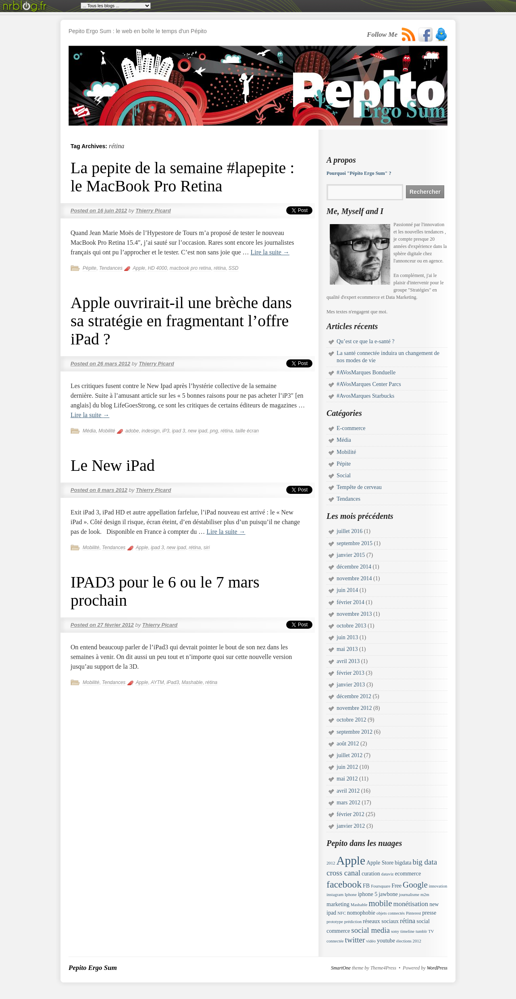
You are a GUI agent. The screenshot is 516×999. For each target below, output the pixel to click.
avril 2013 (348, 661)
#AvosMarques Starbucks (365, 396)
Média (89, 431)
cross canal (343, 873)
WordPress (437, 968)
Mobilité (106, 431)
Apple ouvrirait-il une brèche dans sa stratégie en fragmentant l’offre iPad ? (181, 321)
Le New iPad (113, 465)
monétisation (410, 904)
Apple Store (379, 863)
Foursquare (380, 886)
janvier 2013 (351, 685)
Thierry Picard (153, 211)
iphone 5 (368, 894)
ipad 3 (178, 431)
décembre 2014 (354, 567)
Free (396, 886)
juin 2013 (347, 637)
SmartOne (341, 968)
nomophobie (361, 913)
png (214, 431)
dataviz (387, 874)
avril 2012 (348, 791)
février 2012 (350, 814)
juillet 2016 (349, 531)
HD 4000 (157, 268)
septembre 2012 (354, 732)
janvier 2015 (351, 555)
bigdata (403, 863)
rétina (220, 268)
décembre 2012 (354, 696)
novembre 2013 (354, 614)
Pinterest (413, 913)
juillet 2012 (349, 755)
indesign (150, 431)
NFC (341, 913)
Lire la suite (270, 252)
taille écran (247, 431)
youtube (386, 941)
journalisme (409, 894)
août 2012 (348, 744)
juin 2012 (347, 767)
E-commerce (351, 428)
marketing (338, 904)
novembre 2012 (354, 708)
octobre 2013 (351, 626)
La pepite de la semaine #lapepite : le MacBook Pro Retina (182, 177)
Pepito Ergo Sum (93, 968)
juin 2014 (347, 590)
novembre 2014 (354, 578)
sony (395, 931)
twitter (355, 940)
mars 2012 (348, 803)
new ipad (197, 431)
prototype (335, 921)
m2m (424, 894)
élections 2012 (408, 941)
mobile (380, 903)
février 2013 (350, 673)
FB (366, 886)
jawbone (388, 894)
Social (344, 475)
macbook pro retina (190, 268)
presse (429, 913)
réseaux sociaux (381, 921)
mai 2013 (347, 649)
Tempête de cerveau (359, 487)
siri (207, 547)
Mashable (192, 682)
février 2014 (350, 602)
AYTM (157, 682)
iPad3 (172, 682)
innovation (438, 886)
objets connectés (391, 913)
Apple (139, 268)
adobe (132, 431)
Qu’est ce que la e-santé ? (365, 341)
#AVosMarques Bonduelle (366, 372)
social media (370, 930)
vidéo (371, 941)
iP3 (165, 431)
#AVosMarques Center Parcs (369, 384)
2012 (331, 863)
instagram (335, 894)
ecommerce (408, 874)
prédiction (353, 921)
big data (424, 862)
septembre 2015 (354, 543)
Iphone (351, 894)
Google (415, 885)
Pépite (89, 268)
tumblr (421, 931)
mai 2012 (347, 779)
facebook (344, 884)
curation (371, 874)
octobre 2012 (351, 720)
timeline (407, 931)
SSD (234, 268)
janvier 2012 (351, 826)
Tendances (111, 268)
